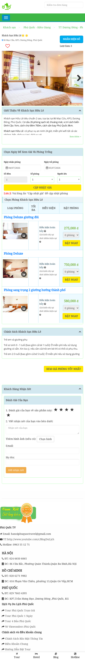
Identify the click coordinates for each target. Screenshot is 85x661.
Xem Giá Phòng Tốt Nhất (63, 369)
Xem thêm (75, 136)
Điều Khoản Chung (16, 644)
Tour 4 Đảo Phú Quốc (18, 621)
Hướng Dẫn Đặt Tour (18, 649)
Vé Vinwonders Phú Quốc (20, 626)
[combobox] (42, 179)
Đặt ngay (71, 243)
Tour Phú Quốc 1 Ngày (19, 616)
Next (77, 78)
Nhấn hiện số (71, 39)
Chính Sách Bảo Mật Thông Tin (24, 638)
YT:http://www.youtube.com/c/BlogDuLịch (28, 539)
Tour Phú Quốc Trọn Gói (20, 610)
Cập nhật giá (42, 187)
